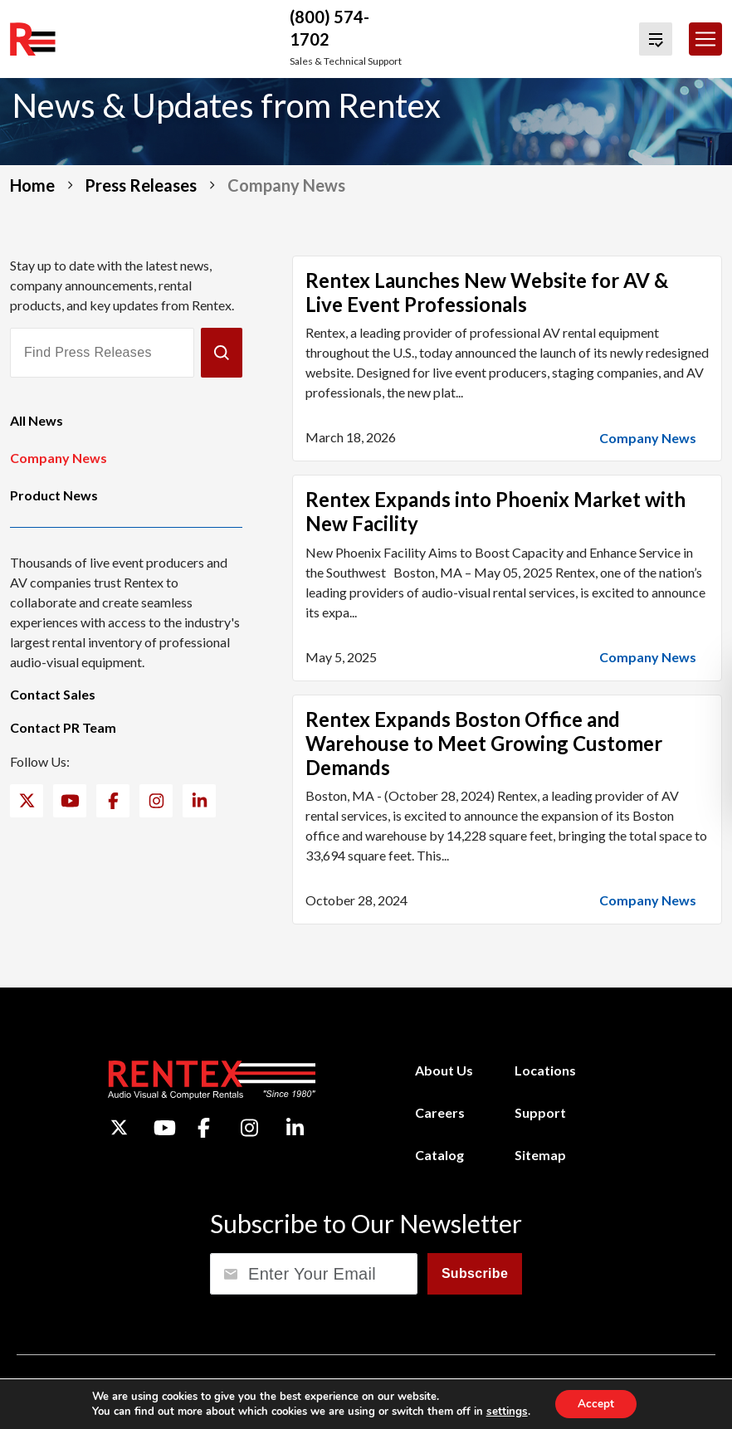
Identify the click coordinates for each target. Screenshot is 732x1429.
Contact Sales (52, 694)
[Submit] (221, 353)
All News (36, 420)
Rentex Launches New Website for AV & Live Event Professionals (486, 292)
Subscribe (475, 1273)
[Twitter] (27, 800)
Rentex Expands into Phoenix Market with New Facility (495, 511)
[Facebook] (113, 801)
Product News (54, 495)
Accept (595, 1403)
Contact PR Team (63, 727)
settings (505, 1410)
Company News (58, 458)
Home (32, 185)
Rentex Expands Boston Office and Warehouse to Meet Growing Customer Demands (483, 743)
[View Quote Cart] (655, 39)
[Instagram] (156, 801)
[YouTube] (70, 801)
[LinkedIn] (199, 801)
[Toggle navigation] (705, 39)
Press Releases (141, 185)
